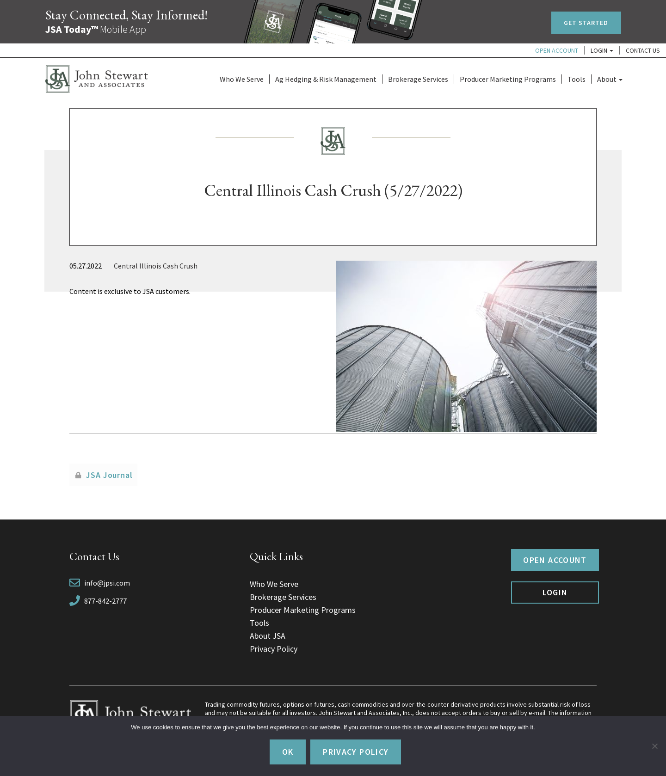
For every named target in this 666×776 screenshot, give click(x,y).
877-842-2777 (105, 600)
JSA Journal (109, 475)
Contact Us (643, 50)
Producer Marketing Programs (508, 79)
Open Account (556, 50)
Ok (288, 751)
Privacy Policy (273, 648)
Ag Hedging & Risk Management (325, 79)
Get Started (586, 22)
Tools (576, 79)
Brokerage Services (418, 79)
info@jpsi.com (107, 582)
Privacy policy (355, 751)
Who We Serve (242, 79)
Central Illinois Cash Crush (155, 265)
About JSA (267, 635)
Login (602, 50)
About (610, 79)
